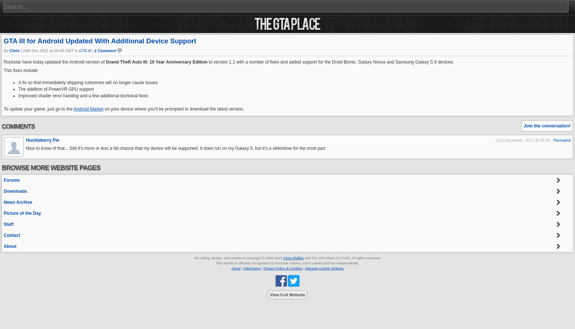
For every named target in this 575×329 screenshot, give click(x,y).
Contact (12, 235)
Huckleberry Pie (42, 140)
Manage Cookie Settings (324, 268)
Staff (9, 224)
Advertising (251, 268)
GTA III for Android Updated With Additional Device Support (100, 41)
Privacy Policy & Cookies (283, 268)
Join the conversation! (547, 126)
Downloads (15, 191)
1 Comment (105, 50)
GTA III (85, 50)
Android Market (88, 109)
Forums (12, 180)
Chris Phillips (293, 258)
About (10, 246)
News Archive (18, 202)
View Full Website (287, 295)
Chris (15, 50)
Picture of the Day (22, 213)
